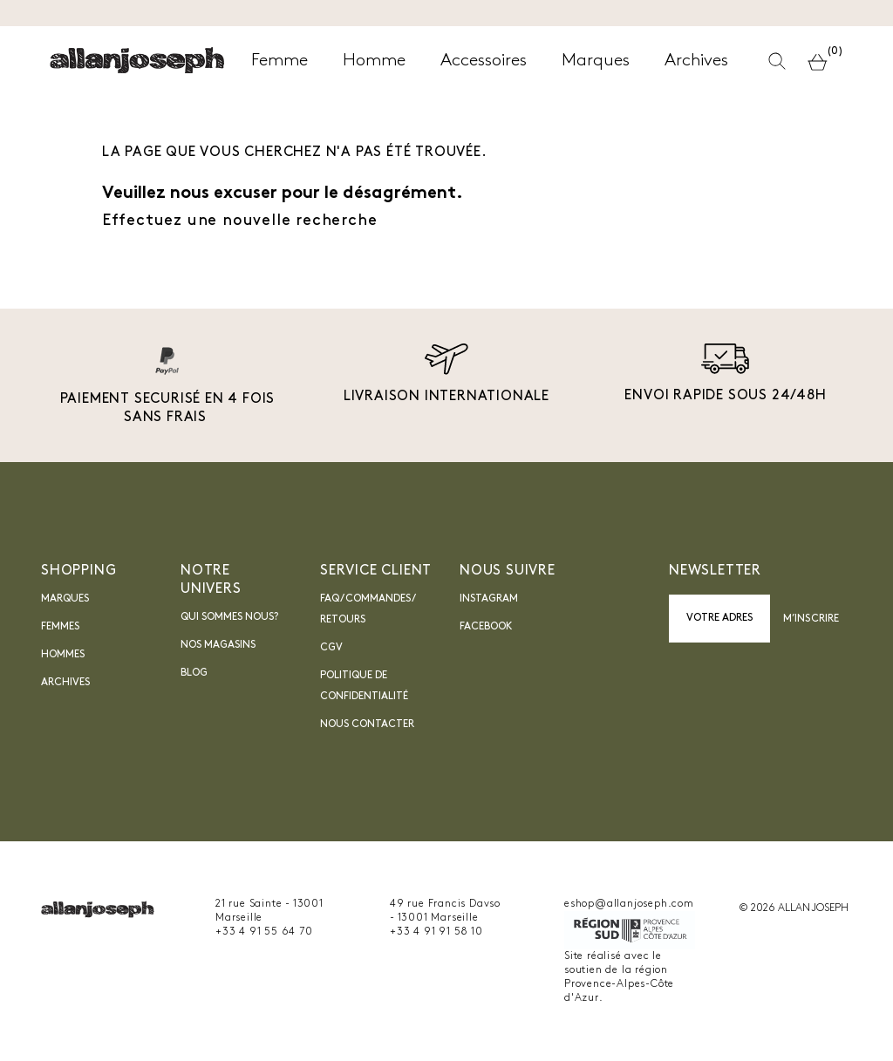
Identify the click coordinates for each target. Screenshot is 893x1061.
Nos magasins (218, 645)
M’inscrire (811, 619)
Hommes (63, 655)
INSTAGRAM (489, 599)
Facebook (486, 627)
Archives (65, 682)
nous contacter (367, 724)
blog (194, 673)
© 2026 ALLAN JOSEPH (794, 908)
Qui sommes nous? (229, 617)
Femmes (60, 627)
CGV (331, 648)
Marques (65, 599)
